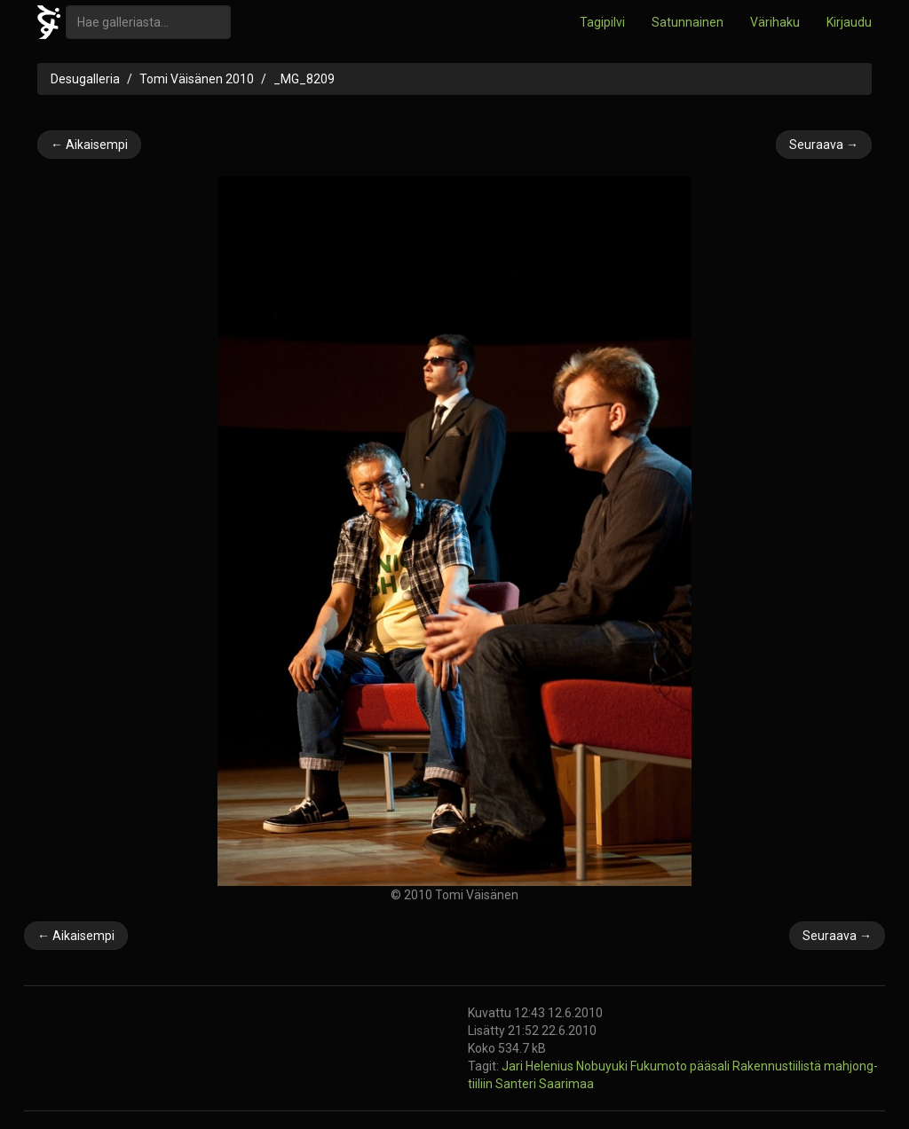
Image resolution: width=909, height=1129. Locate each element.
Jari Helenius (539, 1066)
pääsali (711, 1066)
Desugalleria (85, 79)
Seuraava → (823, 144)
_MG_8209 (304, 79)
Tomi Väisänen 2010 (196, 79)
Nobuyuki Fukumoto (633, 1066)
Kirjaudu (849, 22)
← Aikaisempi (89, 144)
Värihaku (775, 22)
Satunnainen (687, 22)
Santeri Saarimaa (544, 1084)
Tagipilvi (602, 22)
